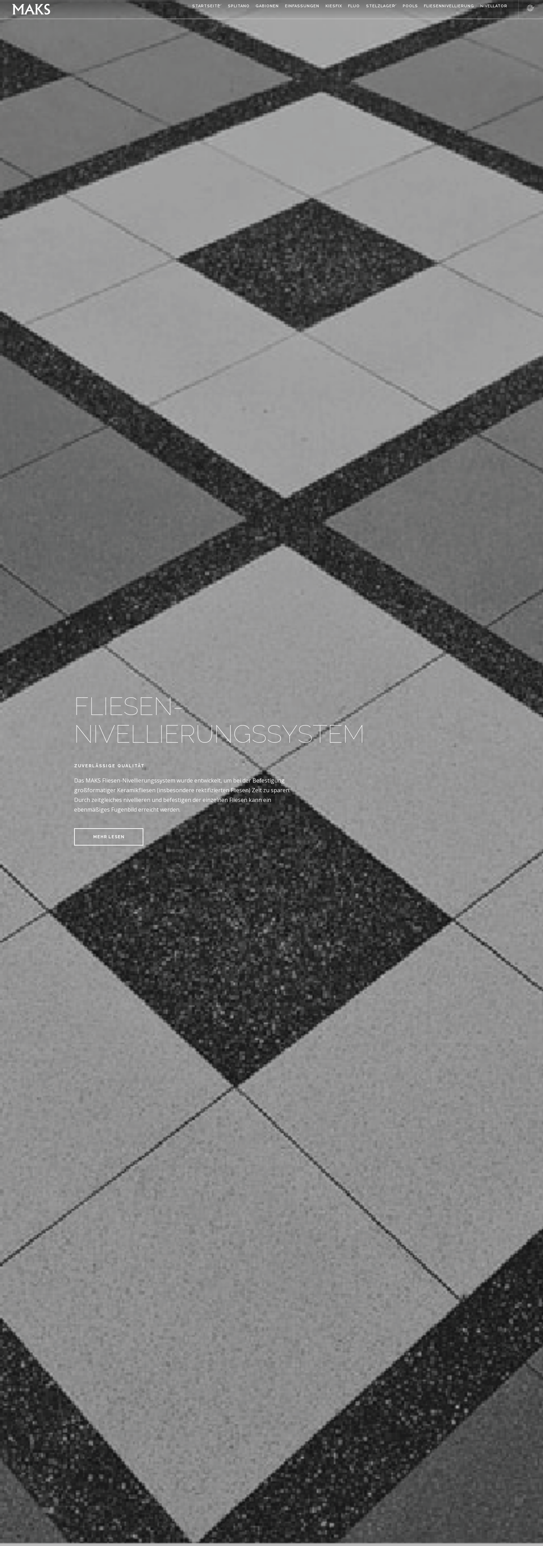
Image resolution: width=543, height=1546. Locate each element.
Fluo (324, 9)
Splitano (189, 9)
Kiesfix (299, 9)
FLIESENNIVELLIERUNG (439, 9)
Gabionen (222, 9)
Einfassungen (263, 9)
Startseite (147, 9)
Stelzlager (356, 9)
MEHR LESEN (109, 836)
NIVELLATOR (488, 9)
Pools (395, 9)
